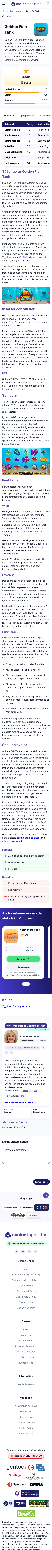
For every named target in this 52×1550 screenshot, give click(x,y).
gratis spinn (25, 597)
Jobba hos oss (26, 1357)
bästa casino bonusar (28, 837)
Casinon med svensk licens (26, 1280)
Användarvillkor (26, 1411)
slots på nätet (20, 257)
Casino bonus (26, 1302)
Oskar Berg (24, 1122)
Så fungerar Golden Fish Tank (20, 115)
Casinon (26, 1269)
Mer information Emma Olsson (20, 1102)
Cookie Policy (26, 1428)
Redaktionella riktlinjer (26, 1346)
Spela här (23, 959)
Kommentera (41, 1182)
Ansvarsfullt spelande (26, 1406)
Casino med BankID (26, 1296)
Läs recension (23, 967)
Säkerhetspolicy (26, 1417)
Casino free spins (26, 1307)
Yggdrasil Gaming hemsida (16, 1006)
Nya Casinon (26, 1285)
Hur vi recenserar (26, 1351)
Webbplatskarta (26, 1384)
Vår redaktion (26, 1340)
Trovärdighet (26, 1335)
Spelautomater (15, 11)
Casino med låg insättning (26, 1274)
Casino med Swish (26, 1291)
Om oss (26, 1329)
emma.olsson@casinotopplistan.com (23, 1047)
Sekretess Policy (26, 1422)
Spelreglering (26, 1433)
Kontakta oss (26, 1362)
